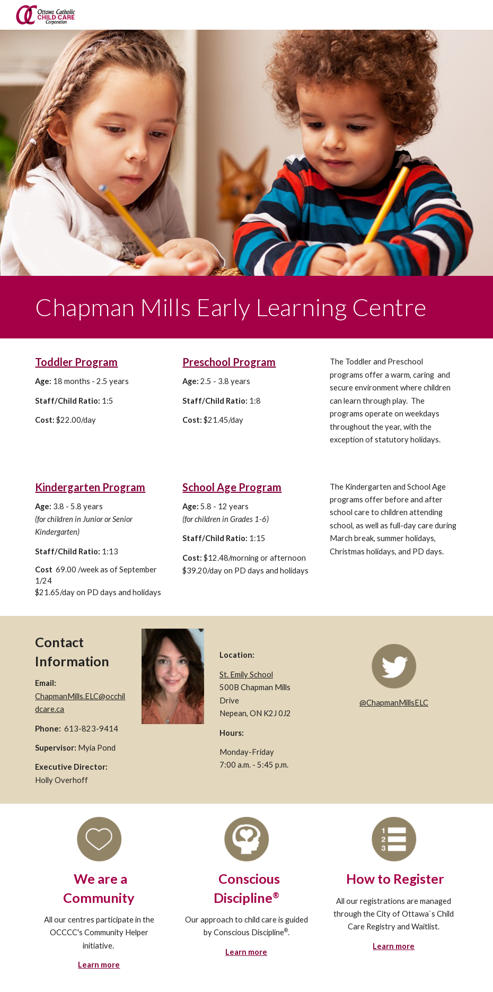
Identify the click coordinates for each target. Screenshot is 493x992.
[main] (246, 307)
